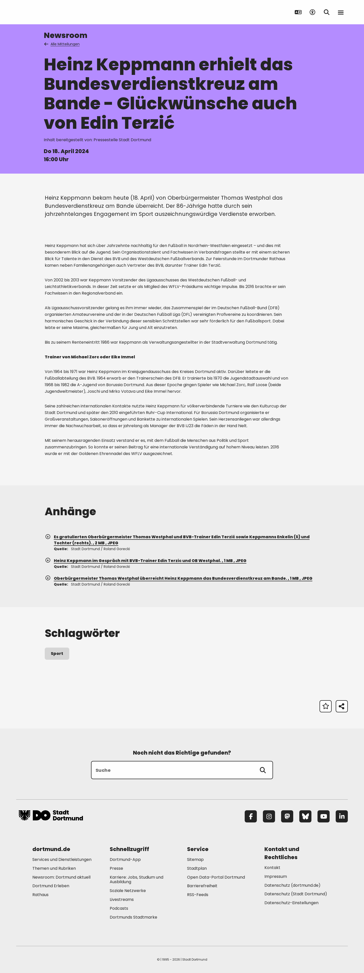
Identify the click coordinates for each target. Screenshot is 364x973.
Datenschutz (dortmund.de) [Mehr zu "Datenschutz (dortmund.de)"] (292, 885)
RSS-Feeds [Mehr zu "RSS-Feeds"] (197, 895)
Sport (57, 653)
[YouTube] (323, 816)
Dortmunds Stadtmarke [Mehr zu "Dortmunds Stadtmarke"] (133, 917)
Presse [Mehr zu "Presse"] (116, 868)
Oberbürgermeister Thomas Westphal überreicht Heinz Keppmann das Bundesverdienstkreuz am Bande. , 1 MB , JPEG (178, 578)
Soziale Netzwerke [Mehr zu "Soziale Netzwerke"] (128, 891)
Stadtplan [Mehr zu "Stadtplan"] (197, 868)
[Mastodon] (287, 816)
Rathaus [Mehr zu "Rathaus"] (40, 895)
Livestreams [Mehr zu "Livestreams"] (122, 899)
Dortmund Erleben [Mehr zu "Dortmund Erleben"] (50, 886)
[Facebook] (251, 816)
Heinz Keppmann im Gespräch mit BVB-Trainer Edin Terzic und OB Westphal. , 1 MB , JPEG (145, 561)
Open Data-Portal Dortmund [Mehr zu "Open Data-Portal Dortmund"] (216, 877)
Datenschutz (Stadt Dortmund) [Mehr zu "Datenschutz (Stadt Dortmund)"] (295, 894)
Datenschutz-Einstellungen (291, 903)
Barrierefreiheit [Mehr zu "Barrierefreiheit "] (202, 886)
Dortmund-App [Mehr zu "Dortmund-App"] (125, 859)
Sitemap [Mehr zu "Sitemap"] (195, 859)
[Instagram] (269, 816)
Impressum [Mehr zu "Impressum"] (275, 876)
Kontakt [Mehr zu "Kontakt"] (272, 868)
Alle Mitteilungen (62, 44)
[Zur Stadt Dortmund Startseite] (50, 12)
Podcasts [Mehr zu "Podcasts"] (119, 908)
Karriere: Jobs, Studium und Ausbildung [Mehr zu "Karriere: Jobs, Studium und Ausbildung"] (136, 879)
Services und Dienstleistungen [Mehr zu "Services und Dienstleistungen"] (62, 859)
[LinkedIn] (342, 816)
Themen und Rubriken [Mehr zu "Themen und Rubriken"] (54, 868)
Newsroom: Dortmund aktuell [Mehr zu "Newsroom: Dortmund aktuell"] (61, 877)
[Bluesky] (305, 816)
